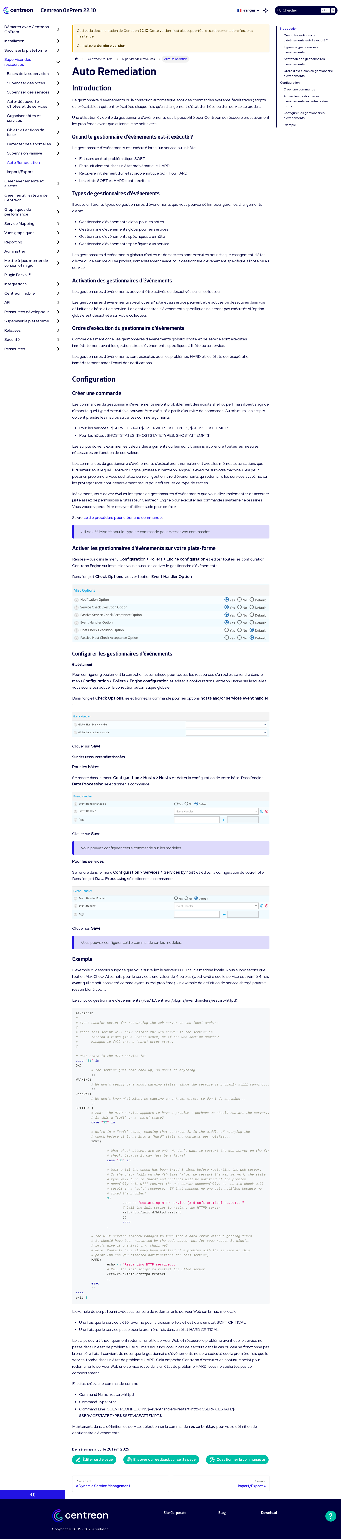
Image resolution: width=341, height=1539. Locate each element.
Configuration (290, 83)
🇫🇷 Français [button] (246, 10)
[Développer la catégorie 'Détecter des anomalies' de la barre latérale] (58, 144)
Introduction (289, 29)
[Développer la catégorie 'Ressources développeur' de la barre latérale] (58, 312)
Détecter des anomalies (29, 143)
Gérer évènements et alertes (24, 183)
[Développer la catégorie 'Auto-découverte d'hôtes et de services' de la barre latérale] (58, 104)
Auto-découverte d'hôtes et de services (27, 104)
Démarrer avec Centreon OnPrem (26, 29)
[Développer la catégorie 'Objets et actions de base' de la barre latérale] (58, 132)
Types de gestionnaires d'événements (301, 49)
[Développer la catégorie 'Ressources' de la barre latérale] (58, 349)
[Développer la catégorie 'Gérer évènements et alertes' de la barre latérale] (58, 183)
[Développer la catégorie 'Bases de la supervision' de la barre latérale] (58, 74)
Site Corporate (175, 1513)
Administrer (14, 251)
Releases (12, 330)
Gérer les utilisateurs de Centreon (26, 198)
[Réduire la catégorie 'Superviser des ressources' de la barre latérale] (58, 62)
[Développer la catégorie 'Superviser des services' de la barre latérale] (58, 92)
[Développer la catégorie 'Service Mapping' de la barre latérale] (58, 223)
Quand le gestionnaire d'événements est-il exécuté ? (306, 37)
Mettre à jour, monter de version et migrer (26, 263)
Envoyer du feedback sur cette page (161, 1459)
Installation (14, 40)
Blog (222, 1513)
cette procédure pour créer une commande (123, 517)
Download (269, 1513)
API (7, 302)
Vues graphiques (19, 232)
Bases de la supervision (28, 73)
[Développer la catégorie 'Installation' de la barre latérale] (58, 41)
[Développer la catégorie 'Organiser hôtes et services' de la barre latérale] (58, 118)
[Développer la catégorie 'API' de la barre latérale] (58, 302)
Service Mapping (19, 223)
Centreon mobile (19, 293)
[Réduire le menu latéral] (32, 1494)
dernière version (111, 45)
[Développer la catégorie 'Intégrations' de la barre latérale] (58, 284)
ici (149, 180)
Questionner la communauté (237, 1459)
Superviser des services (28, 92)
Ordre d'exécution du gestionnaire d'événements (308, 73)
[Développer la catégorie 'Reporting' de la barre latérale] (58, 242)
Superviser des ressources (17, 62)
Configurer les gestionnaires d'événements (304, 115)
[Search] (306, 10)
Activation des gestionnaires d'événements (304, 61)
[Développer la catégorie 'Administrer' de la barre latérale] (58, 251)
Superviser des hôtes (26, 82)
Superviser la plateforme (26, 320)
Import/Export (20, 171)
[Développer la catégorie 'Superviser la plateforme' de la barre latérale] (58, 321)
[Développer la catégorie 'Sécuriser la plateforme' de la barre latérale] (58, 50)
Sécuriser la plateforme (25, 50)
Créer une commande (299, 89)
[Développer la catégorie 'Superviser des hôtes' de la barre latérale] (58, 83)
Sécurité (12, 339)
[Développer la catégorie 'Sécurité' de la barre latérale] (58, 339)
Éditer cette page (94, 1459)
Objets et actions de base (25, 132)
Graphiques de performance (17, 212)
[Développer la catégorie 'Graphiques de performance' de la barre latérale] (58, 212)
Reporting (13, 242)
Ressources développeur (26, 311)
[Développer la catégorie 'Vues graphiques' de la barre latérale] (58, 233)
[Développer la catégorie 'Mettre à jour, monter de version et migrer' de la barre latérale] (58, 263)
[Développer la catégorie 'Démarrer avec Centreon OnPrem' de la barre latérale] (58, 29)
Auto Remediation (23, 162)
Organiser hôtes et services (24, 118)
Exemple (290, 125)
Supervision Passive (24, 153)
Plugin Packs (17, 274)
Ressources (14, 348)
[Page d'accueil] (76, 59)
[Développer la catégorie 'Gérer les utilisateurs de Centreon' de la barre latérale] (58, 197)
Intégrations (15, 283)
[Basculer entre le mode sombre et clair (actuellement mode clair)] (265, 10)
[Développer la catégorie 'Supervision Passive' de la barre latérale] (58, 153)
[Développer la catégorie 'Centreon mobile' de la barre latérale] (58, 293)
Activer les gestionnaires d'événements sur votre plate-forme (306, 101)
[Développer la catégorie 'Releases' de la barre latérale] (58, 330)
